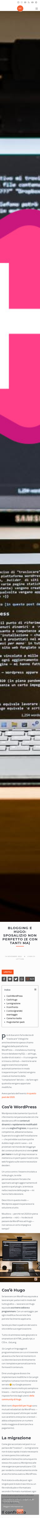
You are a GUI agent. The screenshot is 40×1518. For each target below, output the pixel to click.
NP (20, 8)
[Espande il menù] (35, 8)
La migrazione (13, 1003)
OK (20, 1511)
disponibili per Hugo (22, 1405)
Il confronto (12, 1007)
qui (22, 1506)
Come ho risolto (14, 1018)
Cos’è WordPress (14, 996)
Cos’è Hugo (11, 999)
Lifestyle (8, 972)
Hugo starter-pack (15, 1022)
